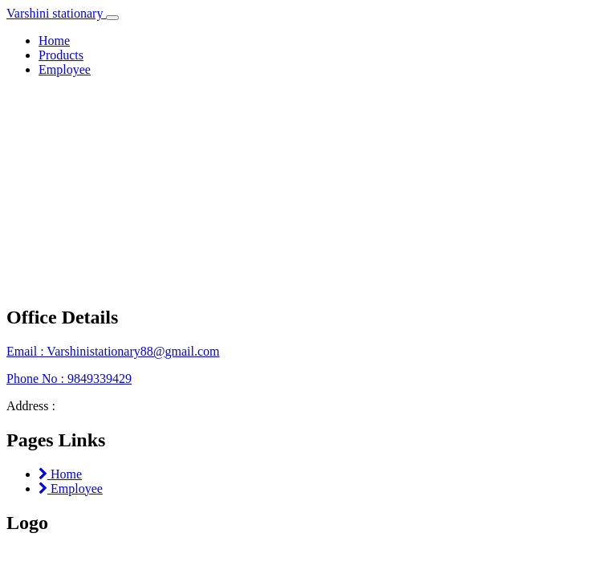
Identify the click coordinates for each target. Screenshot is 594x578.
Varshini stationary (56, 13)
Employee (65, 69)
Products (61, 55)
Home (54, 40)
